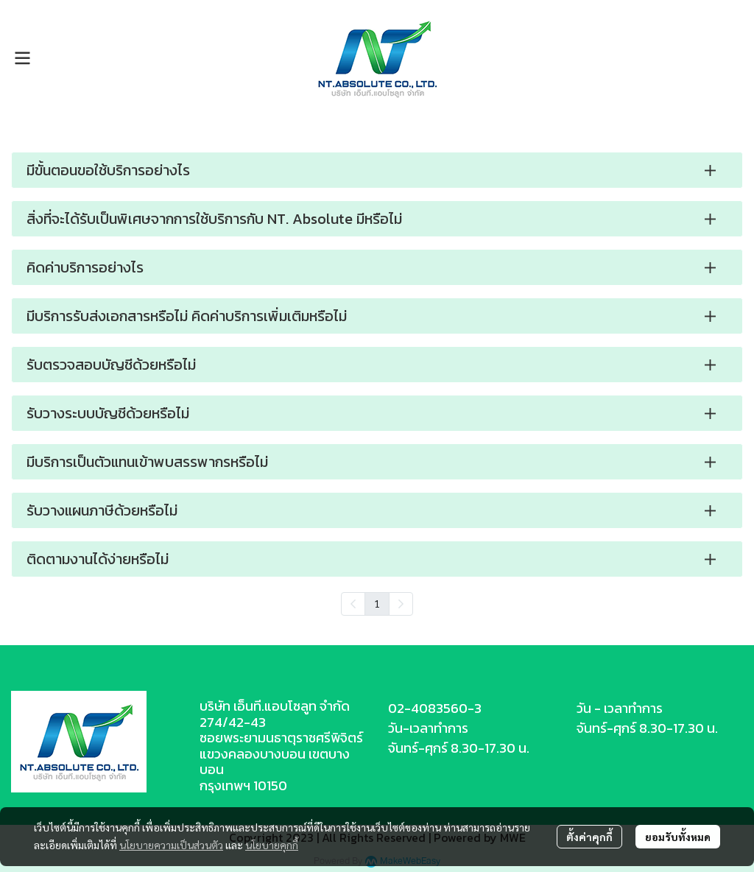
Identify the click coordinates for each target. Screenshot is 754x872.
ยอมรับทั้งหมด (678, 836)
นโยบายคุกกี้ (271, 844)
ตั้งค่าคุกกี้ (589, 836)
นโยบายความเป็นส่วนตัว (171, 844)
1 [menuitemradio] (377, 603)
